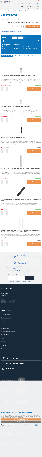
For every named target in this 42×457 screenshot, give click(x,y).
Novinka (25, 46)
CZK (31, 0)
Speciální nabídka (20, 48)
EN (38, 0)
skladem (5, 46)
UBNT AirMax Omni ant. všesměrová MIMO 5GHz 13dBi (15, 106)
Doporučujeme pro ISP (32, 48)
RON (34, 0)
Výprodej (32, 46)
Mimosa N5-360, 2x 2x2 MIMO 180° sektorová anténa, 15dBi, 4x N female (20, 168)
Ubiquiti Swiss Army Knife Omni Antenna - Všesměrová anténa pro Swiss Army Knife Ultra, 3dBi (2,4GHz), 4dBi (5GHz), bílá (20, 231)
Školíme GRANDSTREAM (15, 363)
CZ (36, 0)
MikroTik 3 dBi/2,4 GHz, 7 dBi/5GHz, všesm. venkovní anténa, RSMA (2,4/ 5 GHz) (21, 200)
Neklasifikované (5, 425)
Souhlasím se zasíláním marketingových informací (20, 281)
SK (40, 0)
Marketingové (24, 424)
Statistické (17, 424)
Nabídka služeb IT (13, 358)
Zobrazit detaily (36, 425)
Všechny (18, 46)
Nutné (3, 424)
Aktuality (10, 369)
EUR (28, 0)
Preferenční (9, 424)
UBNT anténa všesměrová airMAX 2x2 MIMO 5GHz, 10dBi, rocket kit (23, 23)
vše (4, 48)
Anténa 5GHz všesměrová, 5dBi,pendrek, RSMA (13, 137)
